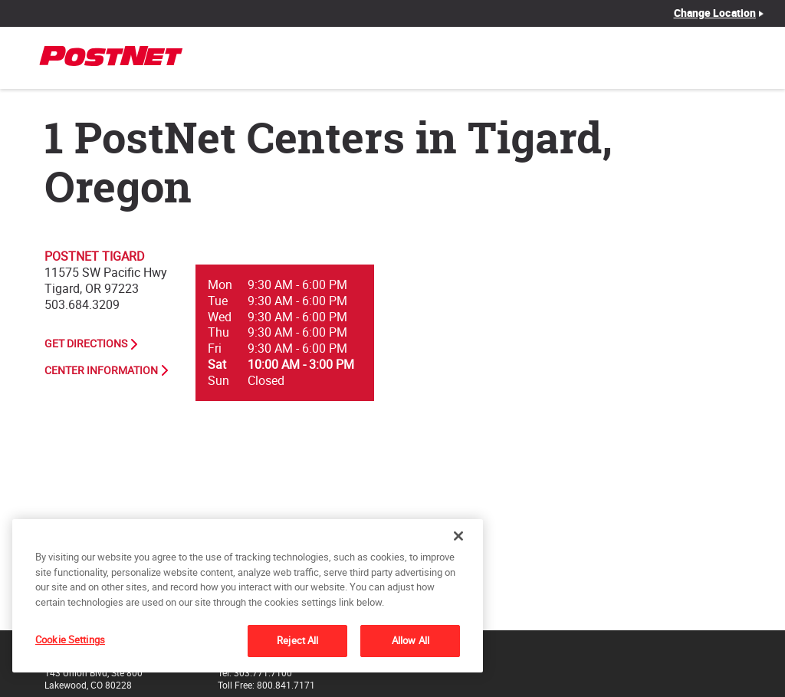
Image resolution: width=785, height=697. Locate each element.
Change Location (715, 13)
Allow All (410, 640)
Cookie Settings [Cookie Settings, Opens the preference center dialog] (70, 639)
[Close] (458, 536)
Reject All (297, 640)
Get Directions (85, 343)
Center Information (101, 370)
